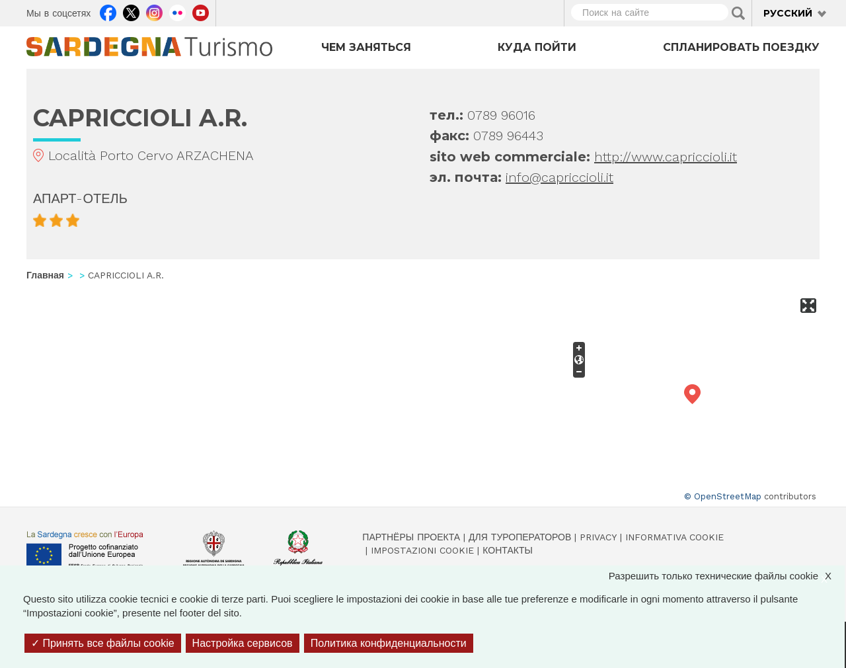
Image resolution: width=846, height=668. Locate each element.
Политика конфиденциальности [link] (389, 643)
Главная (45, 275)
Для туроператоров (520, 537)
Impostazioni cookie (422, 550)
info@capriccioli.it (559, 177)
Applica (738, 13)
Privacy (598, 537)
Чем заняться (366, 47)
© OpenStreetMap (722, 496)
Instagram (154, 11)
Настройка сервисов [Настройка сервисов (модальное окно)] (242, 643)
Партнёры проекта (411, 537)
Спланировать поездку (741, 47)
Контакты (507, 550)
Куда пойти (537, 47)
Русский (787, 13)
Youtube (200, 11)
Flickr (177, 11)
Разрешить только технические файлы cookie (727, 576)
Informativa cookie (674, 537)
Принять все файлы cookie (102, 643)
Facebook (108, 11)
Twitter (131, 11)
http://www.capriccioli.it (665, 157)
